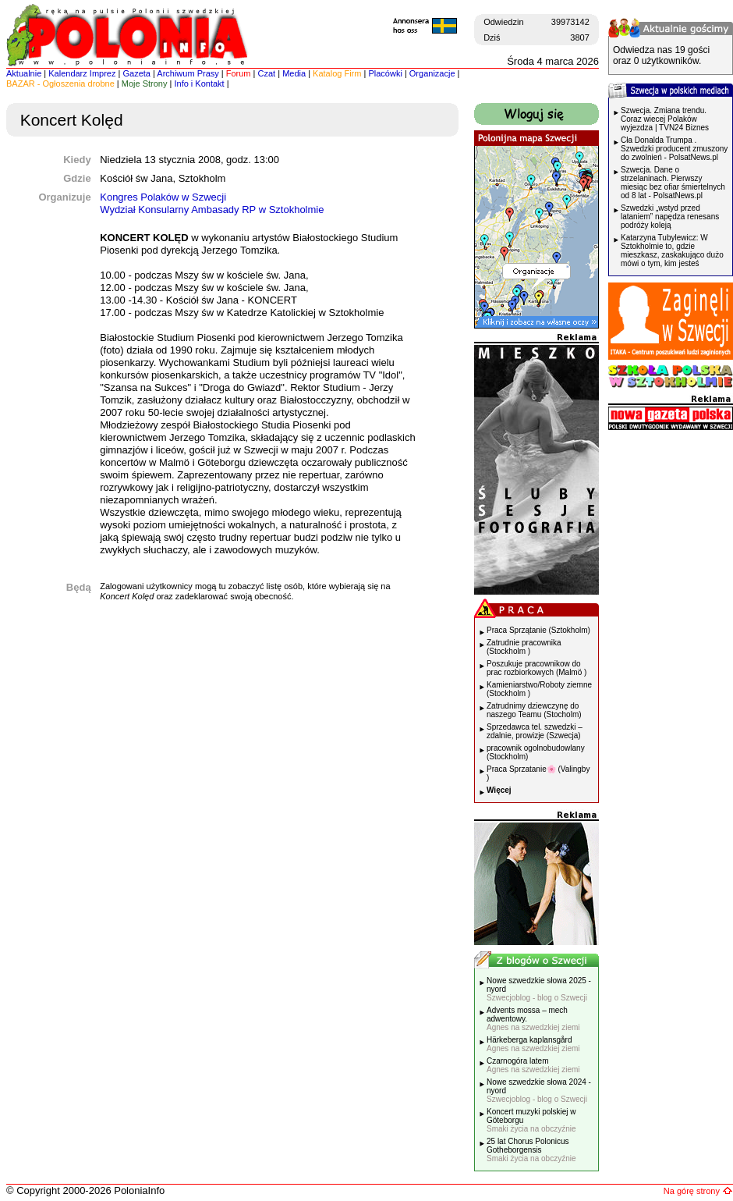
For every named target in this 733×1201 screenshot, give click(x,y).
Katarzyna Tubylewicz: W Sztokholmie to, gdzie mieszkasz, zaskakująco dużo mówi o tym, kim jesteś (672, 250)
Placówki (385, 73)
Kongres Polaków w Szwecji (163, 197)
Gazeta (136, 73)
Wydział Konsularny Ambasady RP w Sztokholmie (212, 209)
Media (294, 73)
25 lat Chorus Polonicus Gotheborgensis (531, 1150)
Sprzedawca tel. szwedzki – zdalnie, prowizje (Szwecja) (535, 731)
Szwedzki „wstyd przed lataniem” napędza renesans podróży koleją (670, 216)
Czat (267, 73)
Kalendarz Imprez (81, 73)
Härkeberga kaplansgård (533, 1044)
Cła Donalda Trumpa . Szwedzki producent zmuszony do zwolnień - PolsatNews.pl (674, 149)
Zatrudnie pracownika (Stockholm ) (524, 647)
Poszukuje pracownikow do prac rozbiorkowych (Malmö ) (536, 668)
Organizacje (432, 73)
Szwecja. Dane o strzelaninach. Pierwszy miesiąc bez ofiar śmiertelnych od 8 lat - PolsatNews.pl (673, 182)
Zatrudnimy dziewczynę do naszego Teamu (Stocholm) (534, 710)
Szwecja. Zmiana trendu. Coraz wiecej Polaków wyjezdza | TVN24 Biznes (665, 119)
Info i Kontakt (199, 83)
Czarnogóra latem (533, 1065)
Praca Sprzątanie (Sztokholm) (538, 630)
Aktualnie (23, 73)
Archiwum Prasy (187, 73)
